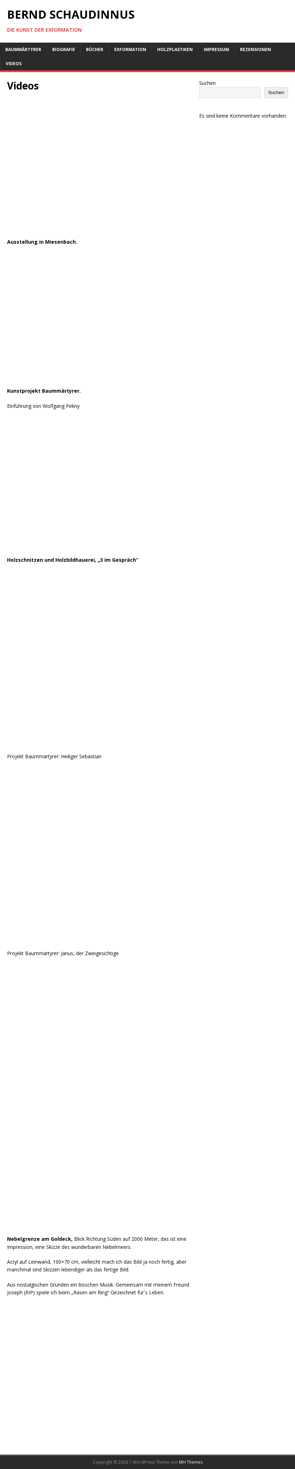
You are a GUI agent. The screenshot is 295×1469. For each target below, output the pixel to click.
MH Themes (191, 1462)
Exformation (130, 49)
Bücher (94, 49)
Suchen (207, 83)
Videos (13, 64)
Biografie (63, 49)
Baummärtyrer (23, 49)
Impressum (216, 49)
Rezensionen (255, 49)
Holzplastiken (175, 49)
